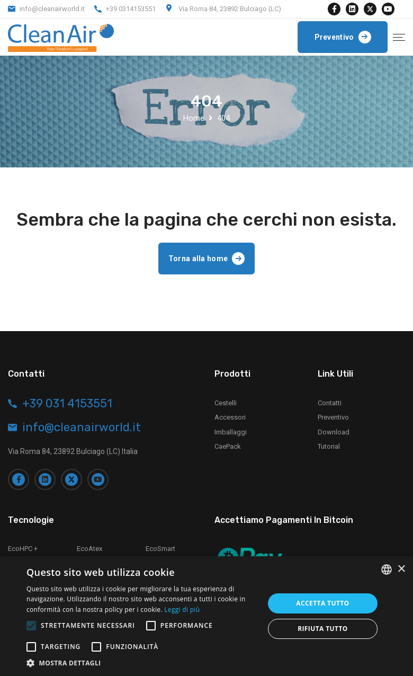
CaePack (227, 446)
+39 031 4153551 (67, 404)
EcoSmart (160, 549)
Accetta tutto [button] (322, 603)
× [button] (401, 569)
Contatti (330, 403)
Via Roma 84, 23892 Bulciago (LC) (229, 9)
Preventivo (333, 417)
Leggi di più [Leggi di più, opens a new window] (182, 609)
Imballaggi (230, 432)
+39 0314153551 (131, 9)
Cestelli (225, 403)
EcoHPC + (23, 549)
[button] (141, 662)
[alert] (206, 616)
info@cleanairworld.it (52, 9)
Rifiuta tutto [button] (323, 628)
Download (333, 432)
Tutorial (329, 446)
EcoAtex (89, 549)
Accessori (230, 417)
